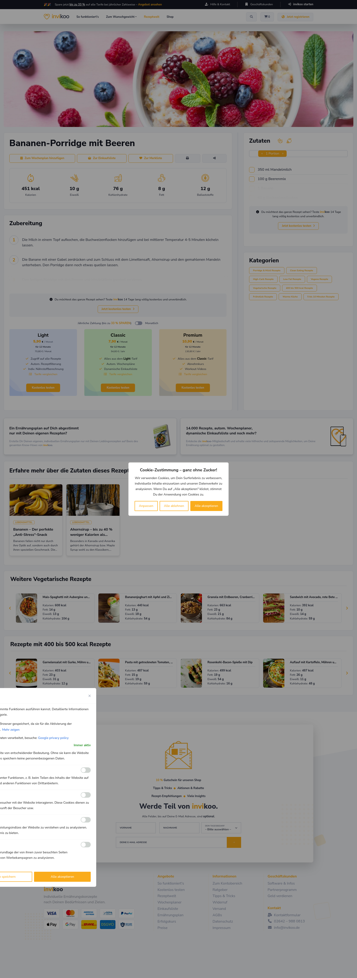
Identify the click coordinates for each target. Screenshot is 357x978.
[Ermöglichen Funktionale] (86, 770)
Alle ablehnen (174, 506)
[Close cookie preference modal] (90, 695)
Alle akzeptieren (206, 506)
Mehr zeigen (11, 729)
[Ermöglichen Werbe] (86, 844)
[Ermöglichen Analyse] (86, 795)
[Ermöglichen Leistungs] (86, 820)
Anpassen (146, 506)
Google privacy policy (53, 737)
